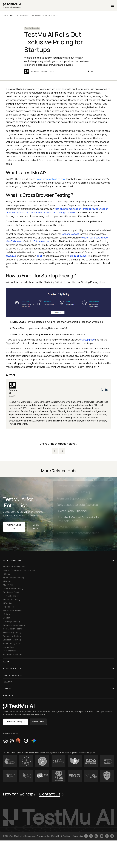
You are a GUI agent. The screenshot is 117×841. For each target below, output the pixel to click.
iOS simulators (41, 241)
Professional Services (12, 654)
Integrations (8, 647)
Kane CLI (6, 574)
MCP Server (8, 585)
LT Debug (7, 618)
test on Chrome (63, 208)
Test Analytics (9, 650)
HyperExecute (9, 607)
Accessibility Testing (12, 632)
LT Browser (8, 614)
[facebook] (88, 71)
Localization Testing (12, 640)
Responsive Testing (12, 636)
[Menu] (112, 5)
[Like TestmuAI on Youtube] (101, 836)
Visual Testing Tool (11, 643)
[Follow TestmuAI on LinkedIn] (96, 836)
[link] (12, 6)
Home (5, 15)
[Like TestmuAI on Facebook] (86, 836)
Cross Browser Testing (13, 588)
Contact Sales (14, 526)
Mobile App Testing (11, 599)
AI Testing (7, 603)
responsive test (70, 233)
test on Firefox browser (86, 208)
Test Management (11, 596)
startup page (87, 339)
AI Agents (7, 581)
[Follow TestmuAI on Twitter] (91, 836)
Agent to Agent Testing (13, 577)
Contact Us (51, 794)
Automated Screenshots (14, 625)
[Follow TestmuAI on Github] (107, 836)
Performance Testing (12, 610)
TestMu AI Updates (32, 28)
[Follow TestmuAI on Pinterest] (112, 836)
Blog (12, 15)
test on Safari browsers (38, 212)
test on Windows (90, 237)
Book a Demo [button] (38, 721)
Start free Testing (15, 721)
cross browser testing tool (50, 179)
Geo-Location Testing (12, 629)
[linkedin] (92, 71)
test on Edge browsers (64, 212)
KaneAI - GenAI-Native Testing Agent (19, 570)
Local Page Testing (11, 621)
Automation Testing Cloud (14, 566)
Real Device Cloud (11, 592)
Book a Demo (36, 526)
